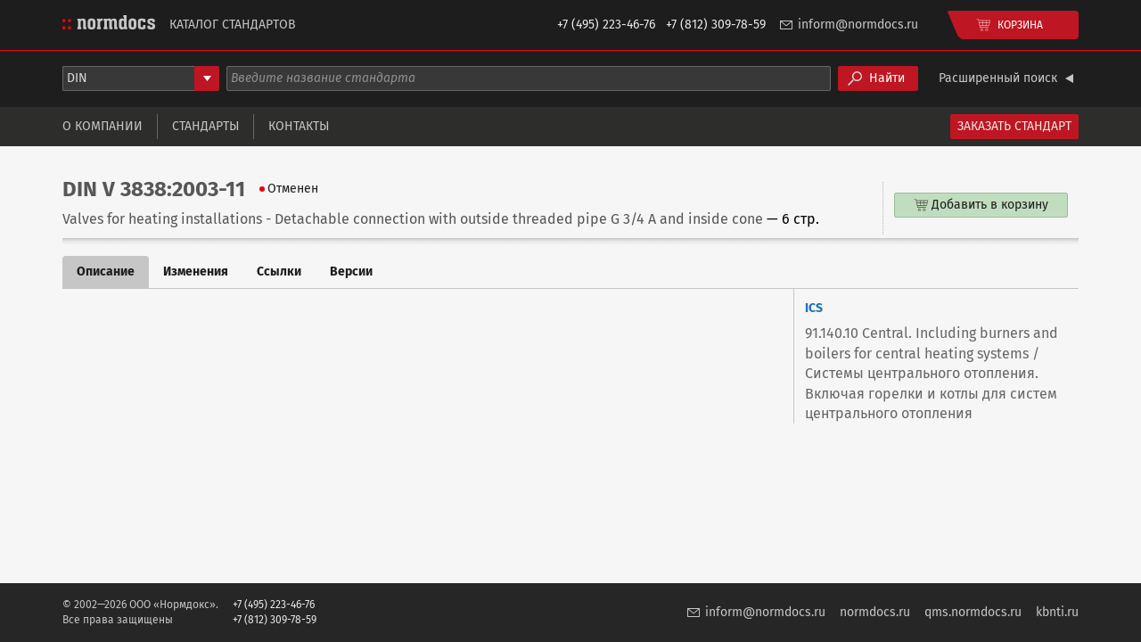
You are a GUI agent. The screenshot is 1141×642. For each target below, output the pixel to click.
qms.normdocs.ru (973, 612)
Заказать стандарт (1014, 126)
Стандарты (205, 126)
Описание (106, 271)
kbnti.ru (1057, 612)
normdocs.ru (875, 612)
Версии (351, 271)
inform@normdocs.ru (858, 24)
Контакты (298, 126)
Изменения (195, 271)
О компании (102, 126)
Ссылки (279, 271)
